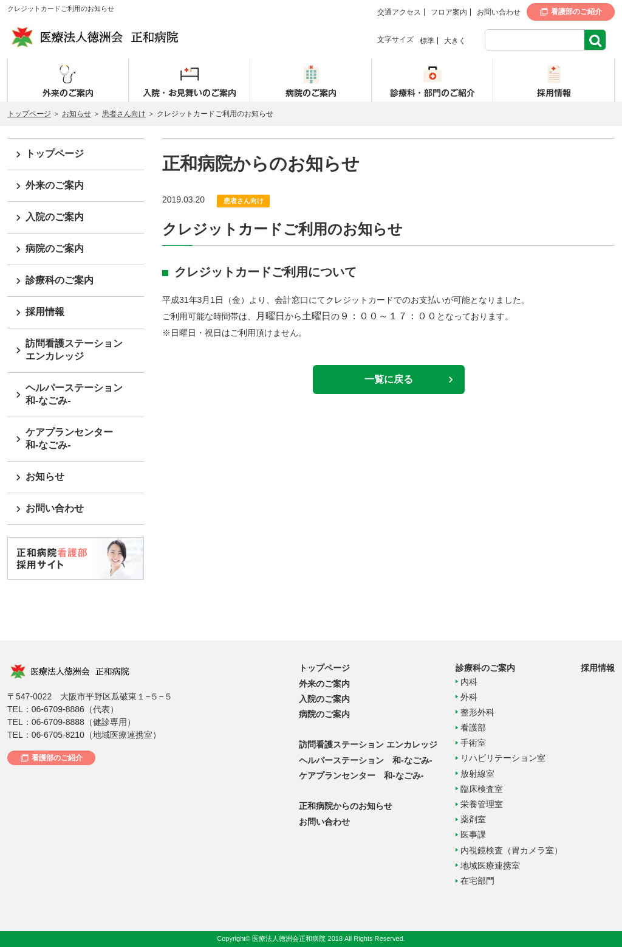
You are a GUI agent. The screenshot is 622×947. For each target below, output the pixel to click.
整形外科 (477, 712)
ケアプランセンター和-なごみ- (69, 438)
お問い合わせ (499, 12)
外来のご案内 (55, 185)
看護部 (473, 727)
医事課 (473, 834)
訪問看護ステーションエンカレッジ (74, 349)
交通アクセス (399, 12)
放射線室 (477, 774)
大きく (455, 40)
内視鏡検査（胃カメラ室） (511, 850)
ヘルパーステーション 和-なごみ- (365, 760)
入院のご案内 (55, 217)
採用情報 (45, 312)
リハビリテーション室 (502, 758)
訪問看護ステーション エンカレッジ (368, 744)
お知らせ (76, 113)
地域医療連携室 (490, 865)
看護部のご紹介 (576, 11)
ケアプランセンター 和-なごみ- (361, 775)
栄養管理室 (481, 804)
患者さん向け (124, 113)
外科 (468, 697)
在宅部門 (477, 881)
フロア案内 (449, 12)
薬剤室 (473, 819)
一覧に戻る (388, 379)
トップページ (29, 113)
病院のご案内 (55, 248)
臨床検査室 (481, 789)
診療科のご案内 (60, 280)
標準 (427, 40)
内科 (468, 682)
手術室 (473, 743)
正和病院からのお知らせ (345, 806)
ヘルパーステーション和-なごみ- (74, 394)
